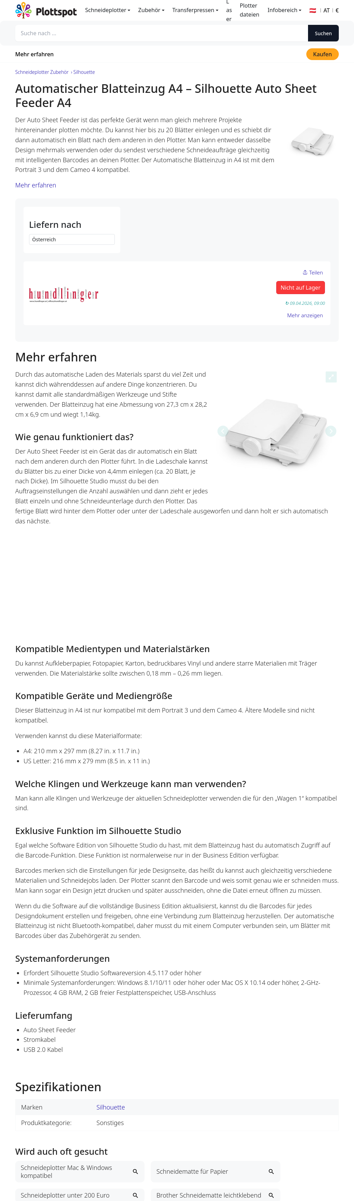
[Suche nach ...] (161, 33)
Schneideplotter (105, 10)
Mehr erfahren (34, 54)
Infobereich (282, 10)
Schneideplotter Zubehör (41, 72)
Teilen (312, 272)
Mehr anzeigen (305, 315)
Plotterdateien (250, 10)
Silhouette (110, 1107)
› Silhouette (83, 72)
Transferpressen (193, 10)
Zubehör (149, 10)
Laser (229, 10)
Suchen (323, 33)
